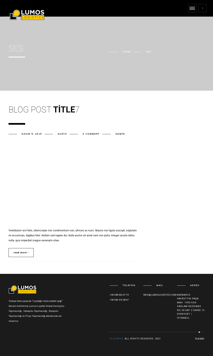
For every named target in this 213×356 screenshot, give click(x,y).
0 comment (91, 134)
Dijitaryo (116, 338)
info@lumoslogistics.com (159, 295)
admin (120, 134)
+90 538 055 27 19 (119, 295)
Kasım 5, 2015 (32, 134)
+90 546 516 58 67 (119, 300)
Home (127, 51)
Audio (62, 134)
